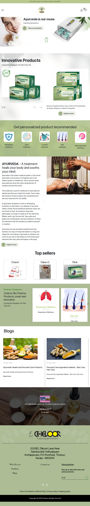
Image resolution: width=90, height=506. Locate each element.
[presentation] (35, 107)
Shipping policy (65, 491)
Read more (7, 376)
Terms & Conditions (27, 491)
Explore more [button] (66, 113)
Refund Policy (41, 491)
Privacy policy (52, 491)
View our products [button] (32, 28)
